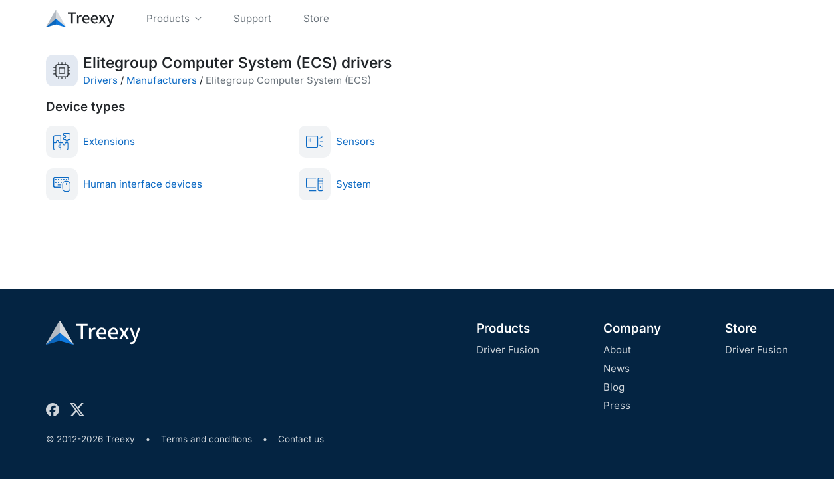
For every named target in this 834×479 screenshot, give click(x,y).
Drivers (100, 80)
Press (616, 405)
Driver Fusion (507, 349)
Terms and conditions (206, 439)
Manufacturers (161, 80)
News (616, 368)
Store (741, 328)
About (617, 349)
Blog (614, 387)
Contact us (301, 439)
